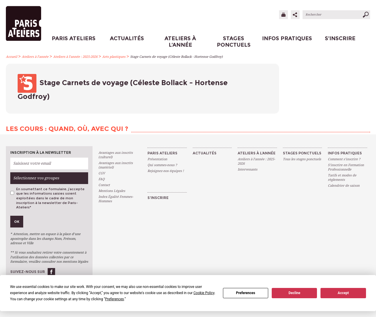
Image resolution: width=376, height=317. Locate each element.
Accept (343, 293)
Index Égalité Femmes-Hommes (115, 199)
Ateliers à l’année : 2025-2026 (75, 57)
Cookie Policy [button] (204, 293)
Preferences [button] (114, 299)
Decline (294, 293)
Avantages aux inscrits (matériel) (115, 165)
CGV (101, 173)
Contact (104, 185)
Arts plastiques (113, 57)
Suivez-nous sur (27, 271)
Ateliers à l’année (35, 57)
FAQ (101, 179)
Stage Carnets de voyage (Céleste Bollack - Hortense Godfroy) (176, 57)
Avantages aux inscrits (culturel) (115, 155)
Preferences (245, 293)
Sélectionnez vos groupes (36, 178)
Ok (16, 222)
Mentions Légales (111, 191)
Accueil (11, 57)
